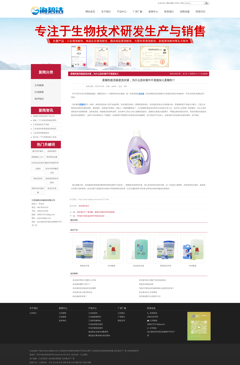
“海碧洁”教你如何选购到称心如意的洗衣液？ (156, 288)
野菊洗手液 (84, 266)
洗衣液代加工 (84, 206)
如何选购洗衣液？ (80, 296)
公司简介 (33, 313)
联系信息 (151, 308)
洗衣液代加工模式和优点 (82, 292)
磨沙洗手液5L (37, 151)
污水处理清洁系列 (95, 324)
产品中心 (122, 11)
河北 (60, 362)
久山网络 (83, 355)
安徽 (89, 362)
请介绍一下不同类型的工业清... (45, 137)
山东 (73, 362)
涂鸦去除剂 (51, 151)
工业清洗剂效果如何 (41, 133)
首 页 (185, 74)
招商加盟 (185, 11)
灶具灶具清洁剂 (38, 163)
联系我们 (169, 11)
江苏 (50, 362)
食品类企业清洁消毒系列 (98, 332)
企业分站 (161, 3)
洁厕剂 (38, 169)
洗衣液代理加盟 (107, 351)
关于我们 (106, 11)
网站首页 (90, 11)
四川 (81, 362)
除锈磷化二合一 (38, 157)
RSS (177, 3)
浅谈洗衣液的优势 (146, 284)
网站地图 (170, 3)
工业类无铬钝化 (94, 321)
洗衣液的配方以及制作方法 (149, 296)
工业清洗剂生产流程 (41, 124)
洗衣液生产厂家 (120, 351)
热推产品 (33, 362)
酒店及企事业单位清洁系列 (99, 335)
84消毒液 (111, 266)
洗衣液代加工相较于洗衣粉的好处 (152, 280)
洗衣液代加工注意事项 (148, 292)
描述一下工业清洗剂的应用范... (45, 120)
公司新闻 (39, 85)
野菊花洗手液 (165, 266)
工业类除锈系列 (94, 317)
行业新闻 (39, 92)
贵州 (68, 362)
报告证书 (121, 321)
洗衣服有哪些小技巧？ (82, 284)
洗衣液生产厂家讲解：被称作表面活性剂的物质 (96, 212)
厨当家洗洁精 (138, 266)
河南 (64, 362)
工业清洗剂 (92, 313)
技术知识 (39, 99)
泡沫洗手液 (51, 188)
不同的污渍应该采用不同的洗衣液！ (91, 216)
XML (182, 3)
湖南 (77, 362)
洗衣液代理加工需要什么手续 (84, 280)
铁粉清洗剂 (37, 178)
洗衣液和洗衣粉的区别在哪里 (84, 288)
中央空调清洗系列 (95, 328)
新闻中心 (153, 11)
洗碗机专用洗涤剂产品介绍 (43, 116)
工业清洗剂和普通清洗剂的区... (45, 129)
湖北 (85, 362)
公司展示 (121, 313)
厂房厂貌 (137, 11)
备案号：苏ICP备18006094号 (41, 355)
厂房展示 (121, 317)
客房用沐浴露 (51, 157)
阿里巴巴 (200, 11)
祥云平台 (66, 355)
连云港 (55, 362)
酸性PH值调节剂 (51, 163)
